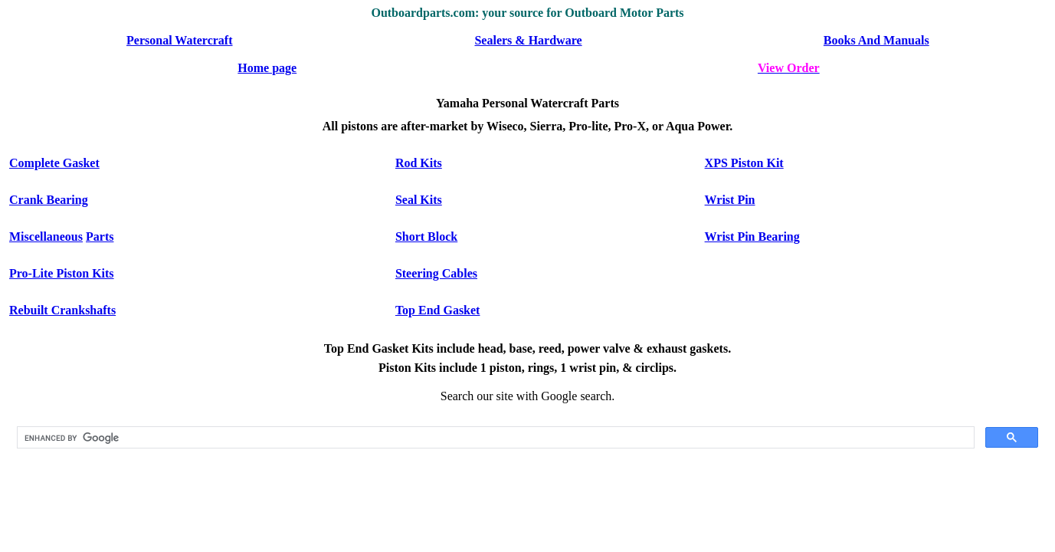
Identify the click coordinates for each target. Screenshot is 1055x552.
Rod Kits (418, 162)
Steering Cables (436, 273)
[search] (494, 438)
